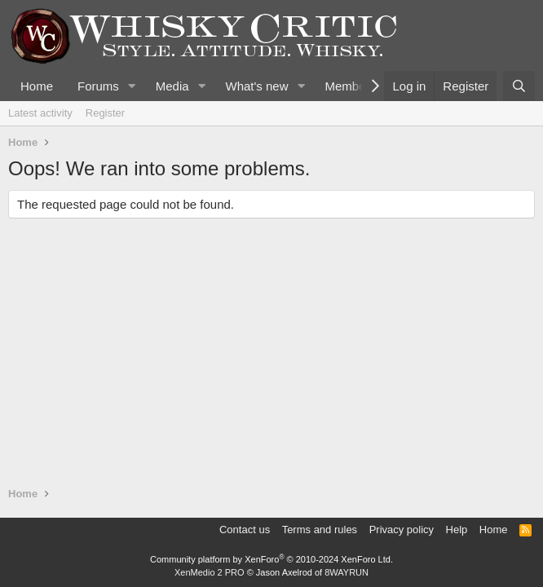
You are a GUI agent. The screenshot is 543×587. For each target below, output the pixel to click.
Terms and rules (319, 529)
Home (36, 86)
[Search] (519, 86)
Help (457, 529)
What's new (256, 86)
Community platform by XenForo (271, 559)
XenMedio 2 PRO (209, 572)
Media (172, 86)
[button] (132, 86)
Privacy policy (401, 529)
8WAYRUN (346, 572)
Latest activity (40, 113)
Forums (98, 86)
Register (105, 113)
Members (350, 86)
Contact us (244, 529)
